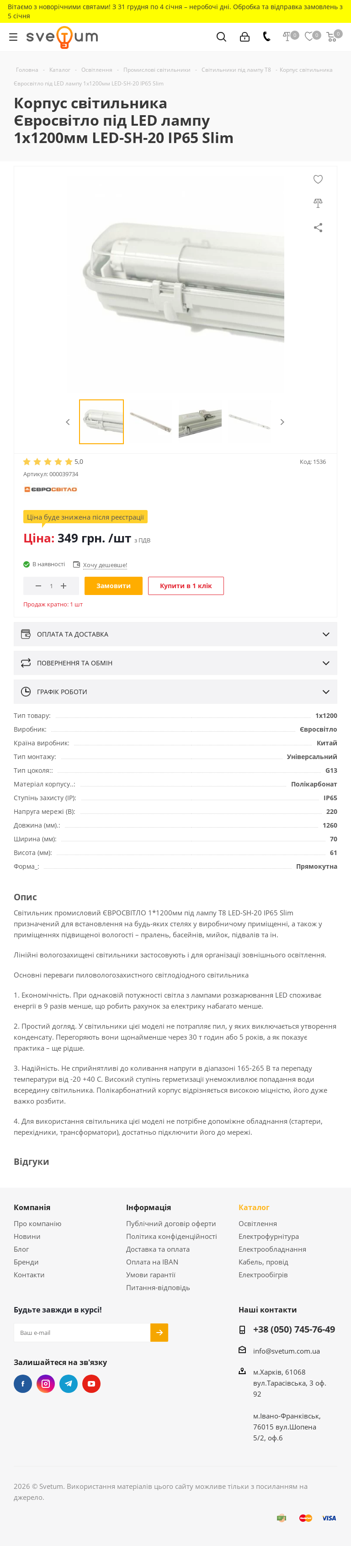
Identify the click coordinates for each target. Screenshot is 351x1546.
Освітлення (258, 1223)
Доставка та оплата (158, 1249)
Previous (68, 422)
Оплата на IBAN (152, 1261)
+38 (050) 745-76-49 (294, 1329)
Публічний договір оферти (171, 1223)
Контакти (29, 1274)
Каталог (254, 1207)
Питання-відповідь (158, 1287)
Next (282, 422)
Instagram (46, 1384)
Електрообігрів (263, 1274)
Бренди (26, 1261)
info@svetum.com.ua (286, 1350)
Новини (27, 1236)
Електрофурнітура (269, 1236)
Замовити (113, 585)
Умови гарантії (151, 1274)
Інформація (148, 1207)
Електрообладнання (272, 1249)
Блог (21, 1249)
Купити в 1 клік (186, 585)
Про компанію (37, 1223)
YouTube (91, 1384)
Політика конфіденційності (171, 1236)
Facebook (23, 1384)
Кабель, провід (263, 1261)
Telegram (68, 1384)
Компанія (32, 1207)
